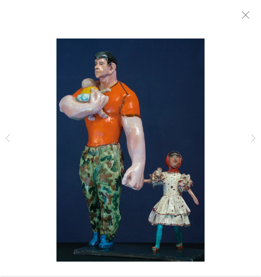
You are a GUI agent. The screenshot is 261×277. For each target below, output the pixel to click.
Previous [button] (7, 138)
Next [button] (253, 138)
